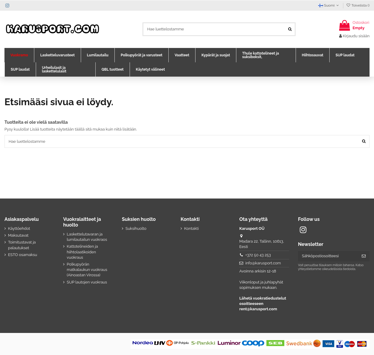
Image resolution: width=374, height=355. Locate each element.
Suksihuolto (135, 228)
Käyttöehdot (19, 228)
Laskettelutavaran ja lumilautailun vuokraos (87, 237)
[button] (19, 55)
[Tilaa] (364, 256)
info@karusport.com (263, 263)
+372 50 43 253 (258, 255)
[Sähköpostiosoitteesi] (328, 256)
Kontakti (191, 228)
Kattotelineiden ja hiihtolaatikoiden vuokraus (82, 251)
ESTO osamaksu (22, 254)
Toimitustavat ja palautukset (22, 245)
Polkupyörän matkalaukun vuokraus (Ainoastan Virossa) (87, 269)
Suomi (329, 5)
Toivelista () (358, 5)
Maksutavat (18, 235)
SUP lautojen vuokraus (87, 282)
